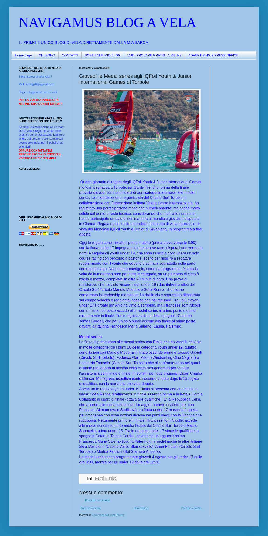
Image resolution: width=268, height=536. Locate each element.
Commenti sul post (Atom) (108, 515)
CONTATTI (70, 55)
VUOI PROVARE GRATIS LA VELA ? (154, 55)
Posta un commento (97, 500)
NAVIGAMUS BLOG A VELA (107, 22)
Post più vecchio (191, 508)
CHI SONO (47, 55)
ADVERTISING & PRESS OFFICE (213, 55)
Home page (23, 55)
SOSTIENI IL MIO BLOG (103, 55)
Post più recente (90, 508)
